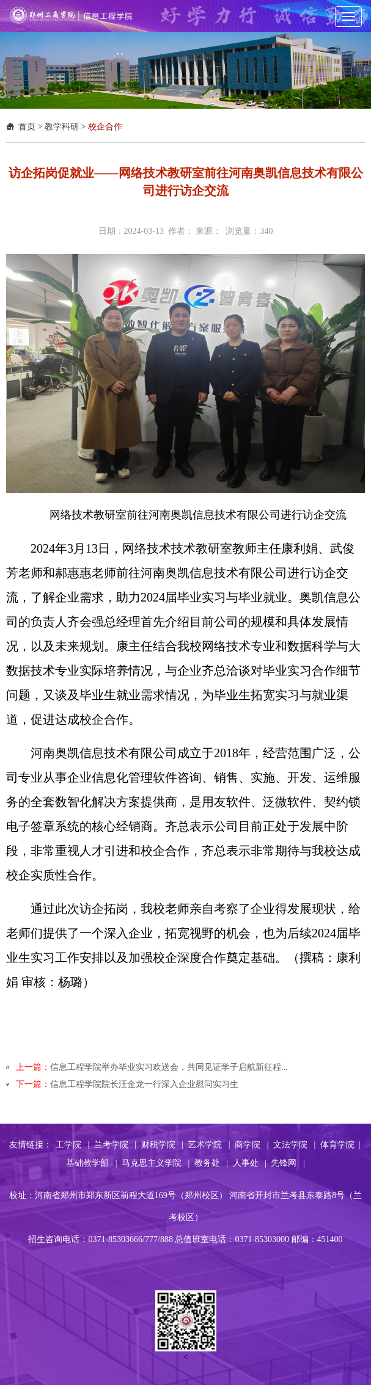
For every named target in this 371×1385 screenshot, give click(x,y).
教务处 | (211, 1163)
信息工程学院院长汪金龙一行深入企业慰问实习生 (144, 1084)
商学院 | (251, 1144)
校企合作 (105, 126)
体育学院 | (340, 1144)
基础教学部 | (91, 1163)
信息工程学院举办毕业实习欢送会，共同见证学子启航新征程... (169, 1067)
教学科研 (62, 126)
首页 (26, 126)
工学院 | (72, 1144)
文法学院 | (294, 1144)
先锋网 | (287, 1163)
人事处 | (249, 1163)
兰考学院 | (115, 1144)
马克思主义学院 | (155, 1163)
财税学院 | (162, 1144)
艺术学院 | (209, 1144)
